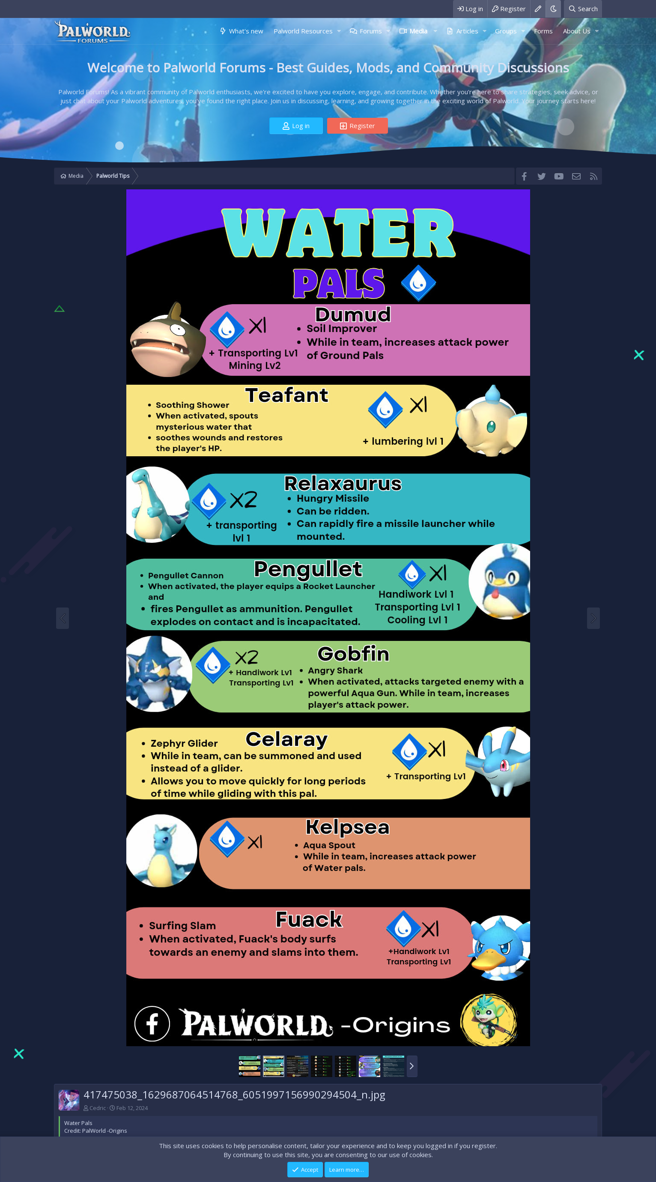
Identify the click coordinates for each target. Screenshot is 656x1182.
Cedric (97, 1108)
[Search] (583, 9)
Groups (506, 31)
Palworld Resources (303, 31)
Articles (467, 31)
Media (418, 31)
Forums (371, 31)
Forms (543, 31)
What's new (246, 31)
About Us (576, 31)
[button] (338, 31)
